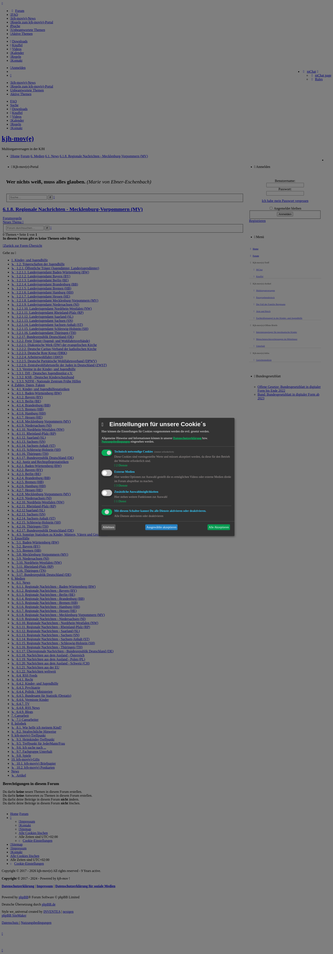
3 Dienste (121, 485)
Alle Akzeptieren (219, 527)
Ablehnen (108, 527)
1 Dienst (120, 501)
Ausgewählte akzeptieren (161, 527)
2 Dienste (121, 465)
